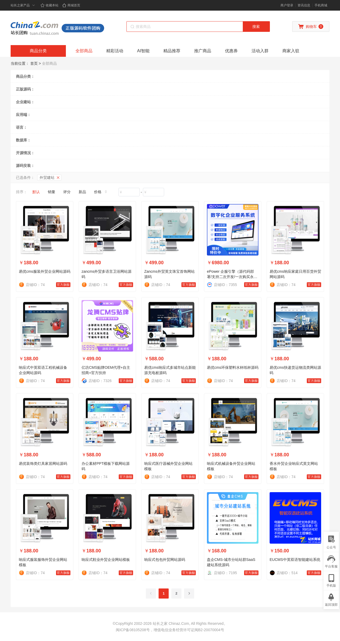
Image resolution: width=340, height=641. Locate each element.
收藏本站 (49, 5)
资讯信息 (304, 5)
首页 (34, 63)
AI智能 (143, 51)
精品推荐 (171, 51)
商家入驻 (290, 51)
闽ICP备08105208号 (133, 630)
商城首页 (71, 5)
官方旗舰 (63, 285)
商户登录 (286, 5)
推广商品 (202, 51)
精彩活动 (114, 51)
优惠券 (231, 51)
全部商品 (83, 51)
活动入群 (260, 51)
